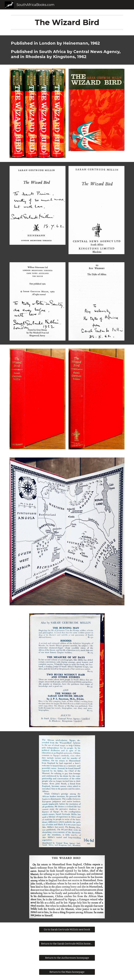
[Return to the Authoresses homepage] (67, 958)
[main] (67, 22)
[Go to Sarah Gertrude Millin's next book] (67, 930)
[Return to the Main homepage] (67, 972)
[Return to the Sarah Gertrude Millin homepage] (67, 944)
